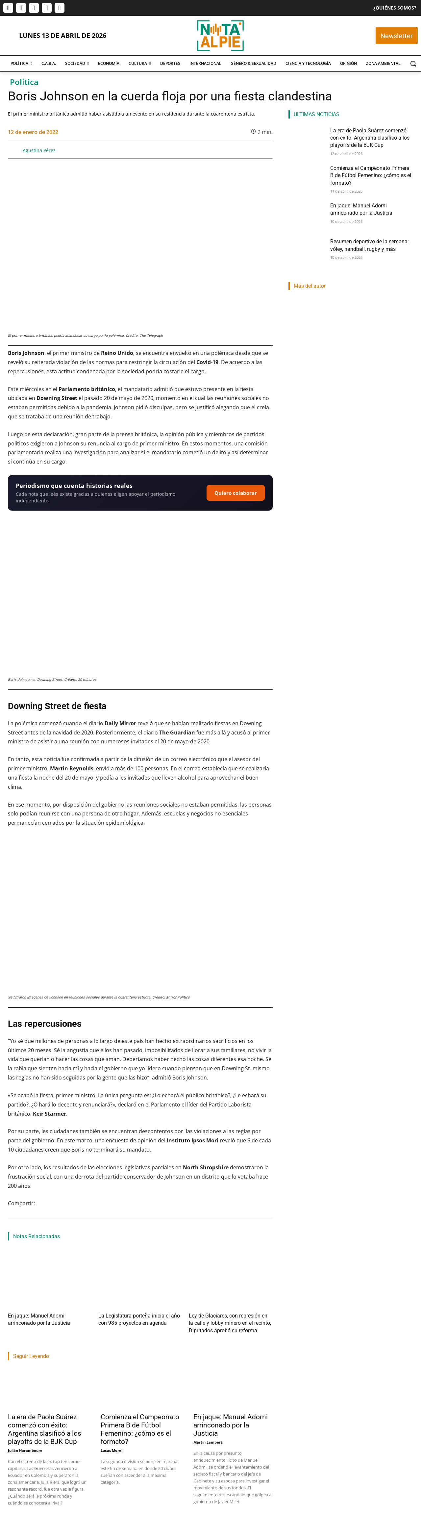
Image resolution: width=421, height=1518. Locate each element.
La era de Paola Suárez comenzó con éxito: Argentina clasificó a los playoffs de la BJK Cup (44, 1425)
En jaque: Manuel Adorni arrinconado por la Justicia (230, 1421)
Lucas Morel (111, 1446)
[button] (413, 63)
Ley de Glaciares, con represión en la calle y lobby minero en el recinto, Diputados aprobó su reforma (230, 1321)
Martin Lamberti (208, 1437)
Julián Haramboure (25, 1446)
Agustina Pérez (39, 150)
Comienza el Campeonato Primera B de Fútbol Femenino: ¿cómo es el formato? (140, 1425)
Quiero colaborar (235, 493)
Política (24, 82)
